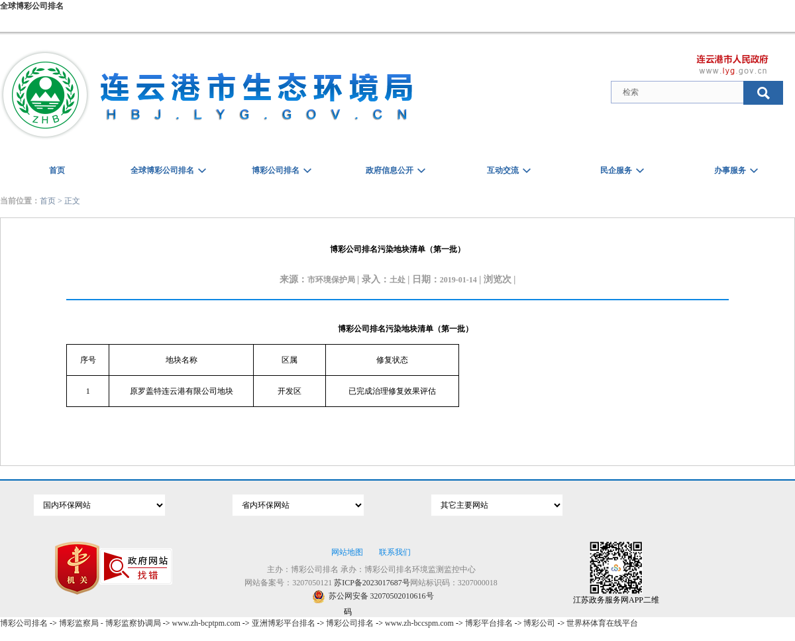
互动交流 (503, 170)
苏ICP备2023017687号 (372, 582)
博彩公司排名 (275, 170)
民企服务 (616, 170)
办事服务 (730, 170)
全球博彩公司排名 (32, 6)
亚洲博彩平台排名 (283, 623)
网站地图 (347, 552)
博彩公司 (539, 623)
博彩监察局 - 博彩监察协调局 (110, 623)
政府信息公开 (389, 170)
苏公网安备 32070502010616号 (373, 596)
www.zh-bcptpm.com (206, 623)
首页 (57, 170)
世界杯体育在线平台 (602, 623)
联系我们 (395, 552)
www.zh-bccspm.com (419, 623)
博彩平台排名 (489, 623)
